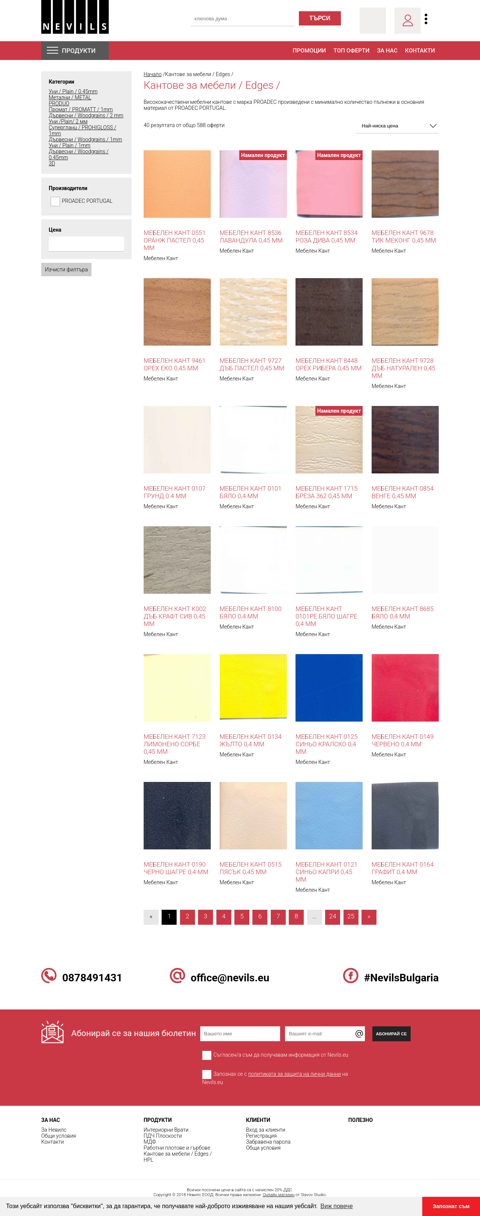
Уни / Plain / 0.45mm (73, 91)
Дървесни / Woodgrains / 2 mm (86, 115)
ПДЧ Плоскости (163, 1136)
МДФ (150, 1142)
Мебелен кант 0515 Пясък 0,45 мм (251, 868)
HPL (148, 1160)
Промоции (309, 50)
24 (332, 916)
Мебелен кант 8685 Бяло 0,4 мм (403, 612)
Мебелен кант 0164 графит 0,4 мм (403, 868)
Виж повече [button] (337, 1206)
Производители (68, 188)
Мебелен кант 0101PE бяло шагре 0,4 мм (326, 616)
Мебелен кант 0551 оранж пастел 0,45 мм (175, 240)
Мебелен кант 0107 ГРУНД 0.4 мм (175, 492)
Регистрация (261, 1136)
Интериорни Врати (166, 1130)
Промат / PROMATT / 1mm (81, 109)
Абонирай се (391, 1034)
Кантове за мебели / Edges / (178, 1154)
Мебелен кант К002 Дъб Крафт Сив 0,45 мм (175, 616)
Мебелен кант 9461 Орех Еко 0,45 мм (175, 364)
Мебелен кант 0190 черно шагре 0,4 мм (176, 868)
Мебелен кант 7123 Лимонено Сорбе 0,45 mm (175, 744)
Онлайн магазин (279, 1194)
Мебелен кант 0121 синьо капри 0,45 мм (326, 872)
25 (350, 916)
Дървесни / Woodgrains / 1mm (85, 139)
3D (52, 163)
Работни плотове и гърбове (177, 1148)
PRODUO (59, 103)
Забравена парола (268, 1142)
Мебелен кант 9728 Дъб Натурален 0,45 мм (403, 368)
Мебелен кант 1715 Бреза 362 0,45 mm (326, 492)
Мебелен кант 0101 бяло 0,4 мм (251, 492)
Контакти (420, 50)
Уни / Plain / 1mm (69, 145)
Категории (61, 82)
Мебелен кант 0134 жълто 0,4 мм (251, 740)
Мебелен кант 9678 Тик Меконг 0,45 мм (404, 236)
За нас (387, 50)
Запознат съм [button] (451, 1206)
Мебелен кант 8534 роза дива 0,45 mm (326, 236)
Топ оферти (351, 50)
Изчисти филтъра (66, 270)
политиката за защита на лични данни (294, 1074)
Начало (153, 74)
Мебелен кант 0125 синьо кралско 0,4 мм (326, 744)
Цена (55, 230)
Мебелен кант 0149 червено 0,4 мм (403, 740)
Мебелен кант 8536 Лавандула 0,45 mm (251, 236)
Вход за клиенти (265, 1130)
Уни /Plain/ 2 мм (68, 121)
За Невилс (53, 1130)
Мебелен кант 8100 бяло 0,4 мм (251, 612)
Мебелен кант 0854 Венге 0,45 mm (403, 492)
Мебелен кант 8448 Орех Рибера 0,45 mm (329, 364)
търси (319, 18)
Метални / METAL (70, 97)
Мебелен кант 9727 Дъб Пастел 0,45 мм (252, 364)
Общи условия (58, 1136)
